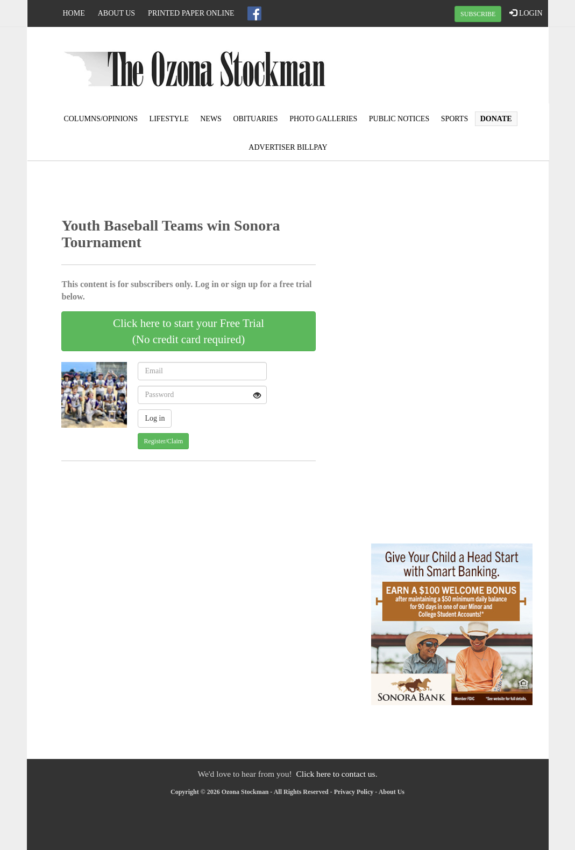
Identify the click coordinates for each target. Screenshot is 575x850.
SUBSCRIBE (477, 14)
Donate (496, 119)
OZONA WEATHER (460, 67)
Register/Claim (163, 441)
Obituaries (255, 119)
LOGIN (525, 13)
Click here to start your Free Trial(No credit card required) (188, 331)
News (211, 119)
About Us (116, 13)
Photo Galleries (323, 119)
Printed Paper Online (191, 13)
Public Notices (399, 119)
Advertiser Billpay (288, 147)
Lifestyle (169, 119)
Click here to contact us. (336, 773)
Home (74, 13)
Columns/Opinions (100, 119)
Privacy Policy (354, 792)
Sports (454, 119)
